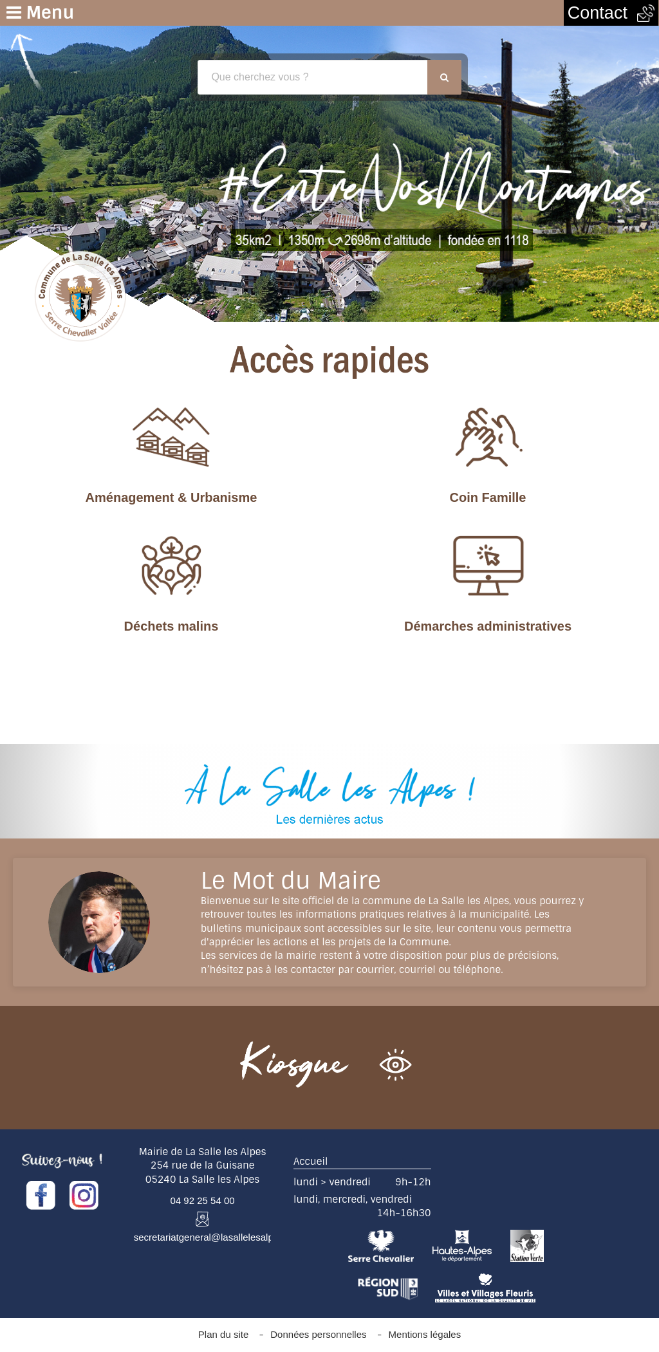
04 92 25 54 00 (203, 1200)
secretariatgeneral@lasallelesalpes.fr (213, 1237)
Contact (611, 13)
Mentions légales (425, 1334)
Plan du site (223, 1334)
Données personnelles (318, 1334)
